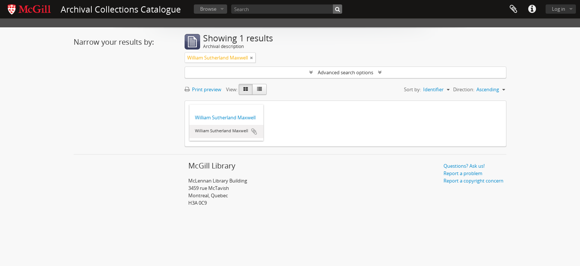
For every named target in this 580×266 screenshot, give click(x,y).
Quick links (532, 9)
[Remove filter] (251, 57)
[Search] (286, 9)
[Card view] (246, 89)
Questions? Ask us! (464, 166)
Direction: (463, 89)
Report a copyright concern (473, 180)
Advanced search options (345, 72)
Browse (208, 9)
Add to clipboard (254, 131)
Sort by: (412, 89)
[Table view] (259, 89)
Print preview (203, 89)
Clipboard (513, 9)
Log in (558, 9)
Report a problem (463, 173)
